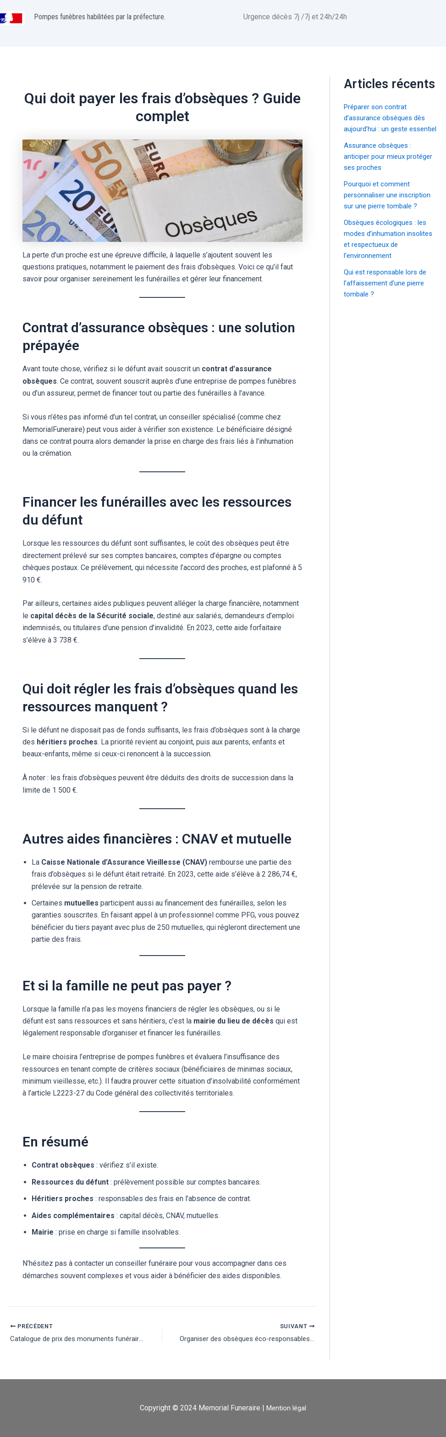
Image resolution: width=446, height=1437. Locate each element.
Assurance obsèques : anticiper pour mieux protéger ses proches (379, 167)
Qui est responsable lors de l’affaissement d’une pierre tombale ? (388, 294)
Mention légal (286, 1407)
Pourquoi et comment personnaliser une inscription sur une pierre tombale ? (390, 205)
